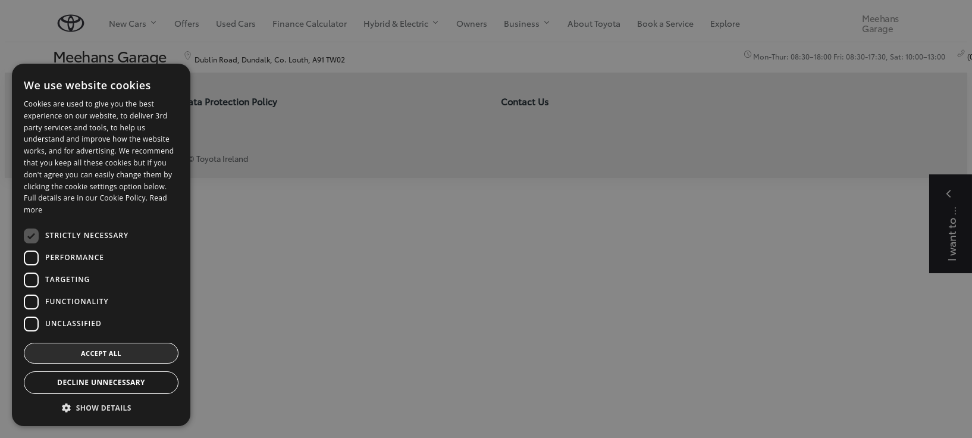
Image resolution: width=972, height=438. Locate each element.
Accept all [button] (101, 353)
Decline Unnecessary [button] (101, 382)
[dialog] (486, 219)
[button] (101, 408)
